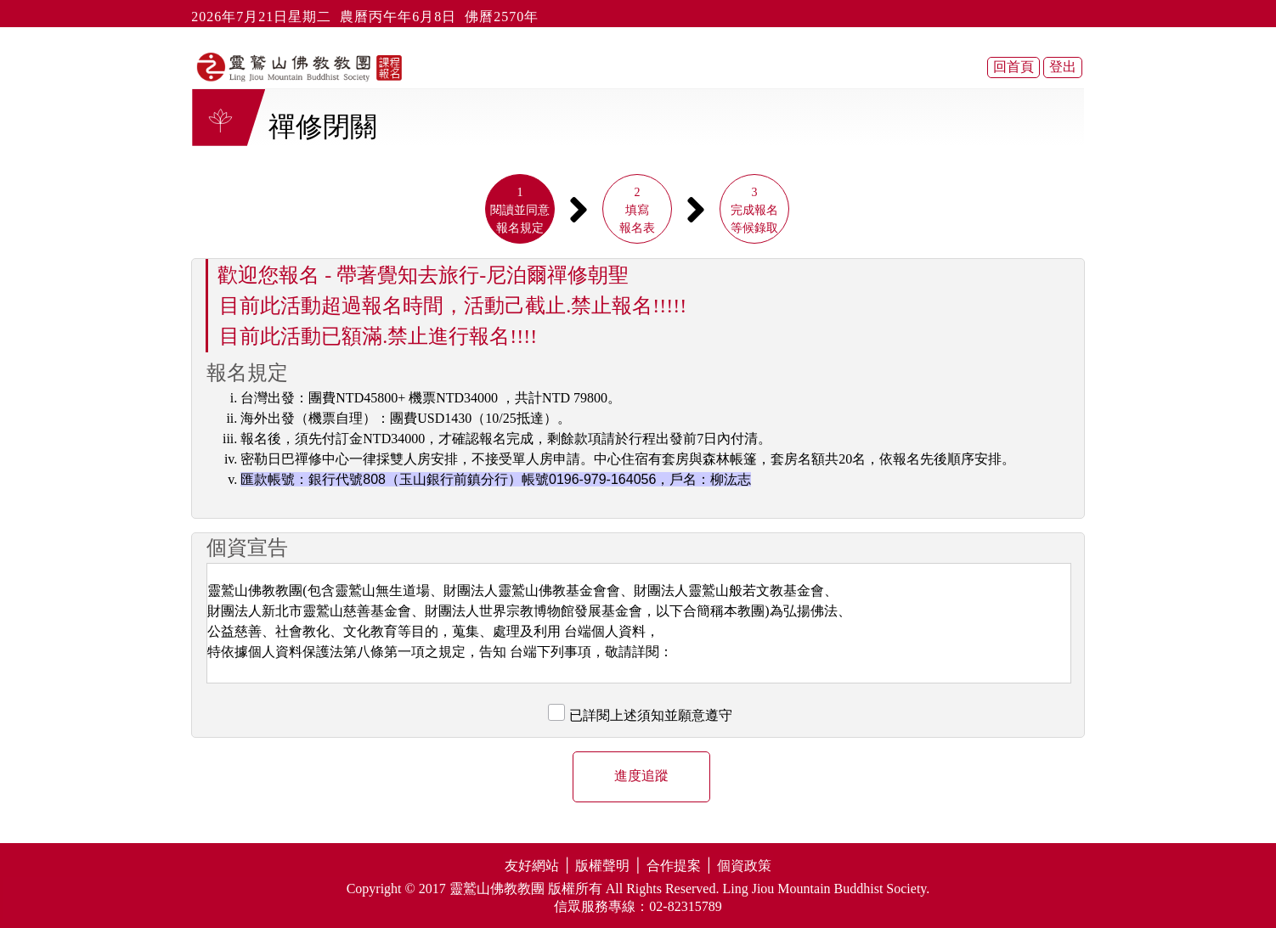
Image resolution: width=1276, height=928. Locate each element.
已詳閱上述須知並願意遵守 (650, 715)
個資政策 (744, 865)
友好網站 (532, 865)
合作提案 (673, 865)
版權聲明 (602, 865)
